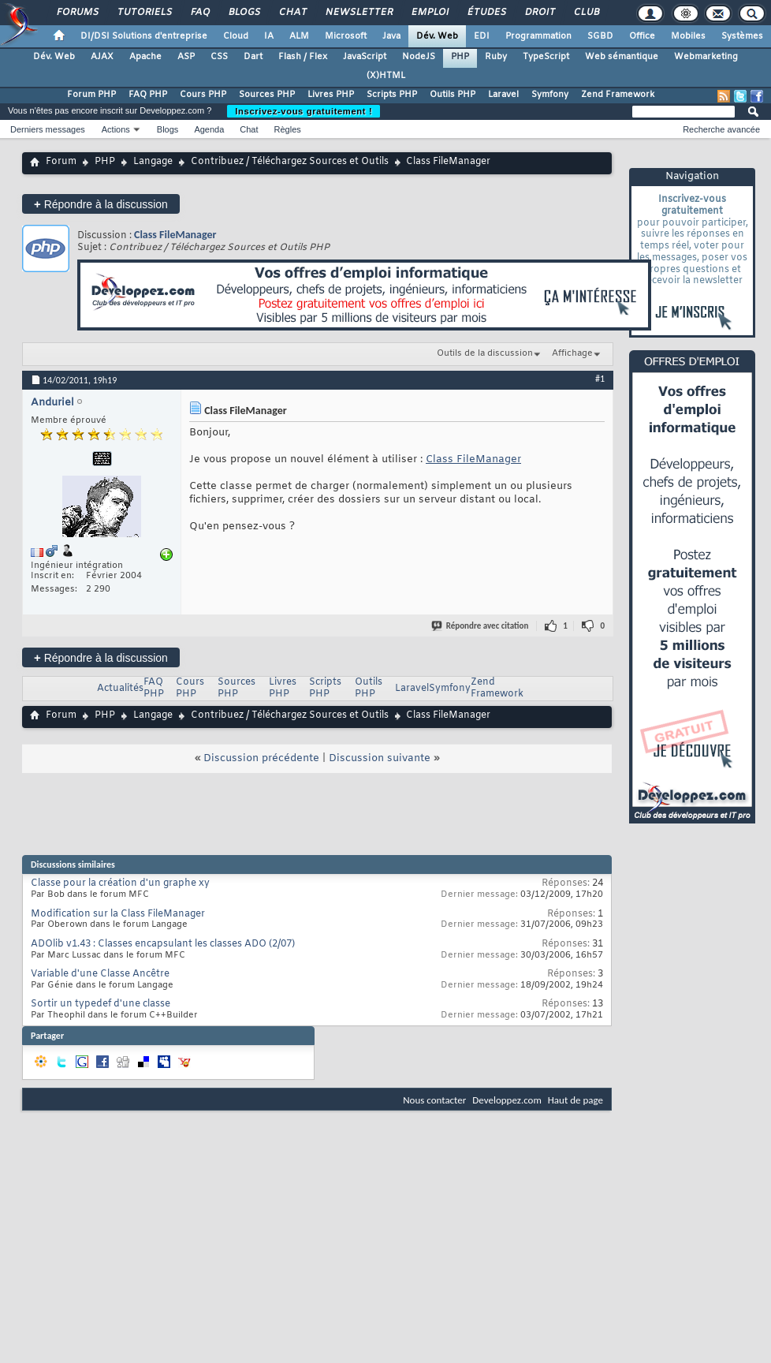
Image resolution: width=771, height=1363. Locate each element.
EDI (482, 36)
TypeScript (546, 56)
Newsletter (358, 12)
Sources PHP (267, 94)
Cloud (235, 36)
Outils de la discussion (485, 353)
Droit (539, 12)
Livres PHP (330, 94)
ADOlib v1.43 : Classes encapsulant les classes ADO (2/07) (163, 944)
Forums (76, 12)
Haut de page (575, 1100)
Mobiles (688, 36)
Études (486, 12)
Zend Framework (617, 94)
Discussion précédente (261, 758)
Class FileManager (175, 234)
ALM (299, 36)
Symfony (549, 94)
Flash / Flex (302, 56)
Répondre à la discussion (101, 204)
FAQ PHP (147, 94)
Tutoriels (144, 12)
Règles (287, 129)
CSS (219, 56)
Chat (292, 12)
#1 (600, 378)
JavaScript (364, 56)
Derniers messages (47, 129)
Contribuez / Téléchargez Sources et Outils (290, 161)
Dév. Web (437, 36)
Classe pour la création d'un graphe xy (120, 883)
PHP (460, 56)
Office (642, 36)
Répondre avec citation (481, 626)
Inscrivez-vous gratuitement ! (303, 111)
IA (269, 36)
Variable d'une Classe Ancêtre (100, 974)
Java (391, 36)
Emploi (429, 12)
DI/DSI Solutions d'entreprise (143, 36)
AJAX (102, 56)
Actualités (120, 688)
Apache (145, 56)
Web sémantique (621, 56)
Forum (61, 161)
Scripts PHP (392, 94)
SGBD (600, 36)
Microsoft (346, 36)
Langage (153, 161)
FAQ (199, 12)
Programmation (538, 36)
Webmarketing (706, 56)
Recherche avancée (721, 129)
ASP (186, 56)
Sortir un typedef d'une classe (100, 1004)
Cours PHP (203, 94)
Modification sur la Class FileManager (118, 914)
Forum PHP (91, 94)
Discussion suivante (379, 758)
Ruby (496, 56)
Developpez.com (507, 1100)
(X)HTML (386, 75)
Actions (116, 129)
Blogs (243, 12)
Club (586, 12)
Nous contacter (434, 1100)
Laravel (503, 94)
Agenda (209, 129)
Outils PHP (452, 94)
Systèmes (742, 36)
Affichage (572, 353)
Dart (253, 56)
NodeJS (418, 56)
